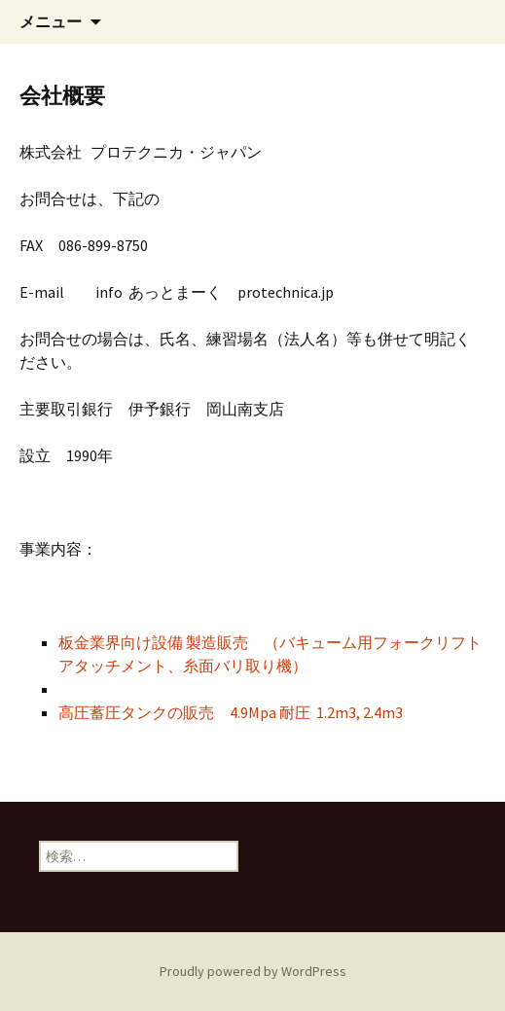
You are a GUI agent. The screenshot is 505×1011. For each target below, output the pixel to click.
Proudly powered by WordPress (253, 971)
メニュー (50, 21)
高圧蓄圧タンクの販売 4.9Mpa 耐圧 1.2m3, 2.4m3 (230, 712)
